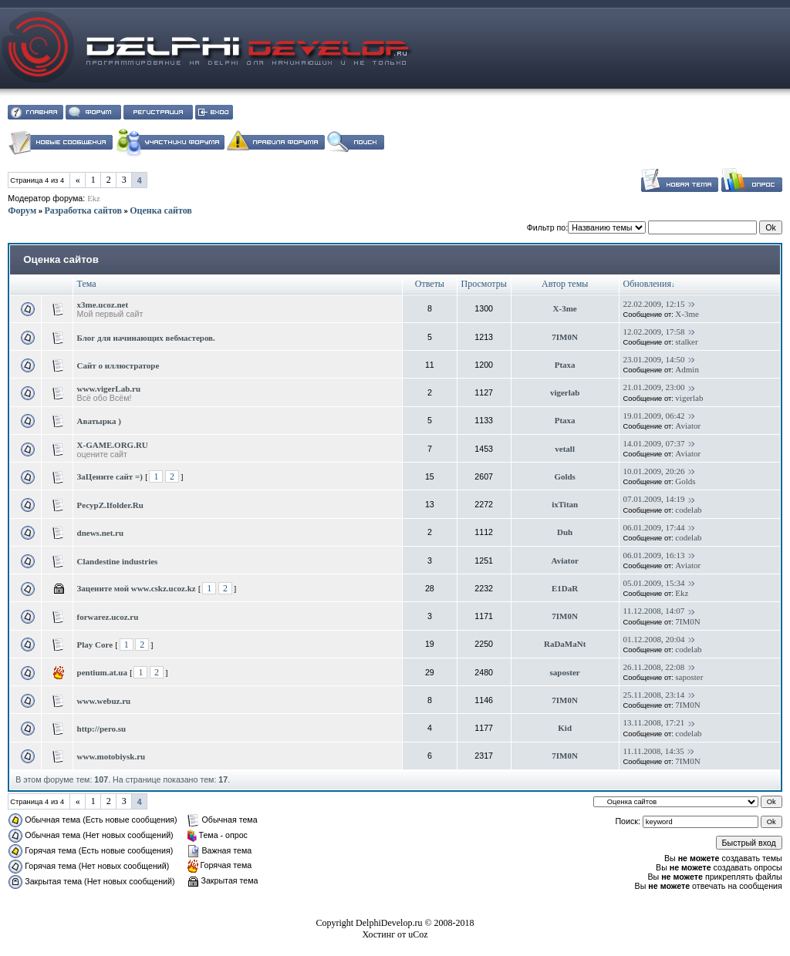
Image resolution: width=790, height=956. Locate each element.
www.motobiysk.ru (111, 756)
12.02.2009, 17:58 (654, 331)
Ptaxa (565, 364)
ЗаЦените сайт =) (110, 476)
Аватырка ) (99, 421)
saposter (565, 672)
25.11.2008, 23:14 (654, 694)
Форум (22, 210)
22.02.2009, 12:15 (654, 303)
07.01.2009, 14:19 (654, 498)
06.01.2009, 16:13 (654, 555)
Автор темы (565, 283)
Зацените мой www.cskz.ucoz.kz (136, 588)
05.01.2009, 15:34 (654, 582)
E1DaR (565, 588)
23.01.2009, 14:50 (654, 359)
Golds (565, 476)
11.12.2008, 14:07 (654, 610)
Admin (687, 369)
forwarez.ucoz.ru (108, 616)
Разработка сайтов (82, 210)
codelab (688, 509)
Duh (564, 532)
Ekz (93, 198)
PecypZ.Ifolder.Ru (110, 505)
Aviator (688, 425)
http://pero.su (102, 728)
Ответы (429, 283)
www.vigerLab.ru (109, 388)
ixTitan (565, 504)
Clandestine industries (117, 561)
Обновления (647, 283)
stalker (686, 341)
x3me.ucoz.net (103, 304)
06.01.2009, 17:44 (654, 527)
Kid (565, 727)
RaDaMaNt (565, 643)
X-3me (565, 308)
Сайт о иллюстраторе (118, 365)
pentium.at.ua (102, 672)
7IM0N (565, 337)
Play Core (95, 644)
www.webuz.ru (104, 700)
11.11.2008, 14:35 (653, 751)
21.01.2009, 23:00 (654, 387)
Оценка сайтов (161, 210)
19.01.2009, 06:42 (654, 415)
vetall (565, 448)
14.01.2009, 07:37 (654, 443)
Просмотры (484, 283)
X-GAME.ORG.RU (112, 444)
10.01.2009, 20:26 (654, 471)
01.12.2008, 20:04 (654, 639)
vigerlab (565, 392)
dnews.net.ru (100, 532)
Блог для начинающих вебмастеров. (146, 337)
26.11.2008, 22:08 (654, 667)
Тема (86, 283)
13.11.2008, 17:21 (654, 722)
